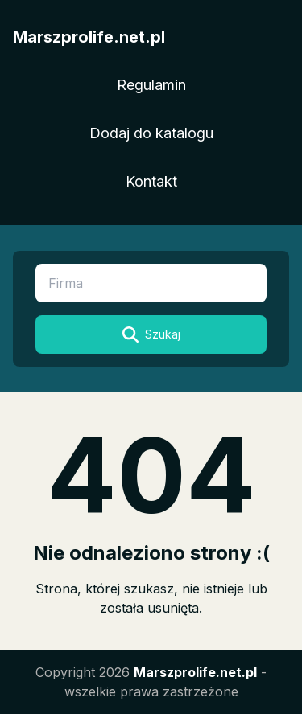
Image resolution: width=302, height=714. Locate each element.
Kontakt (151, 181)
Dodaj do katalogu (151, 133)
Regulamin (151, 84)
